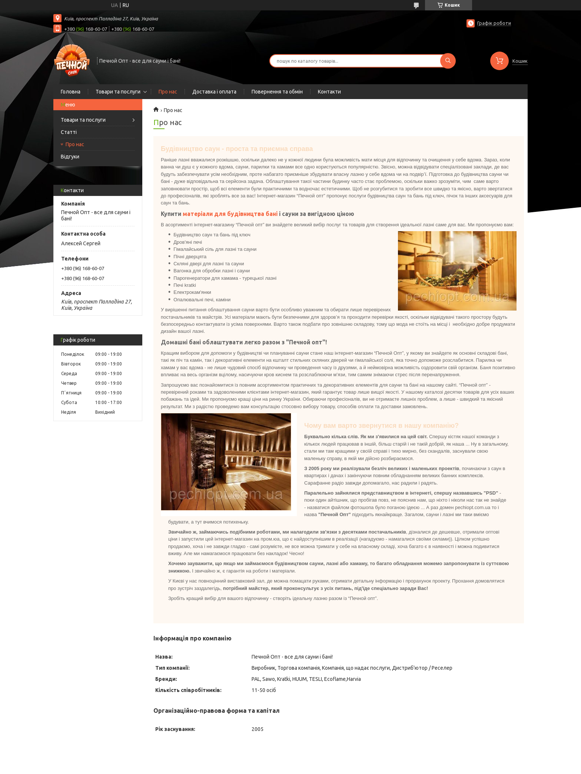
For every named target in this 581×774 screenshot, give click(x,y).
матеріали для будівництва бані (230, 213)
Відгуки (70, 157)
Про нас (168, 91)
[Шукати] (448, 61)
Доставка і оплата (214, 91)
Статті (69, 132)
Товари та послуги (118, 91)
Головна (70, 91)
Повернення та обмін (277, 91)
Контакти (329, 91)
